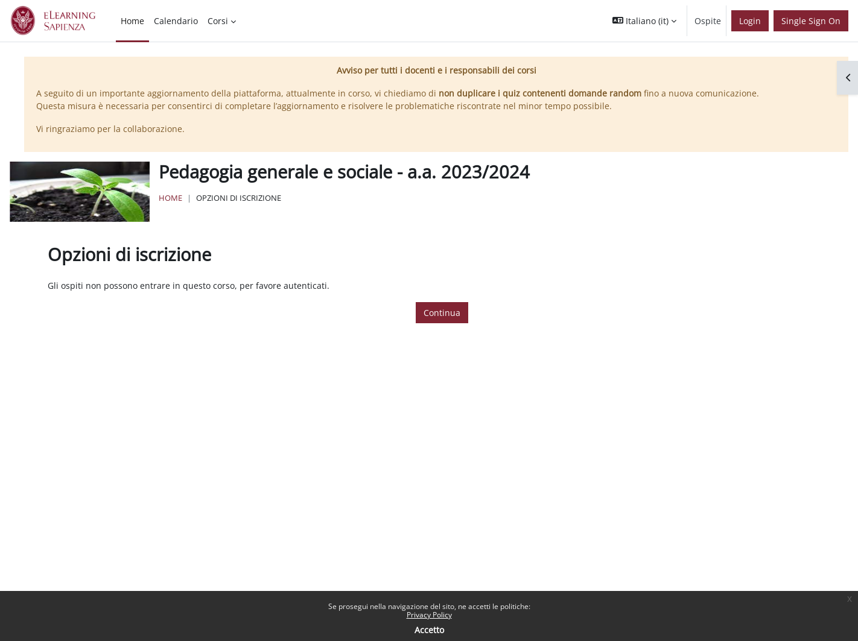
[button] (644, 21)
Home (170, 197)
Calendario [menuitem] (176, 21)
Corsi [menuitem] (218, 21)
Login (750, 21)
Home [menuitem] (132, 21)
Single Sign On (811, 21)
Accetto (429, 630)
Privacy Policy (429, 615)
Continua (442, 312)
